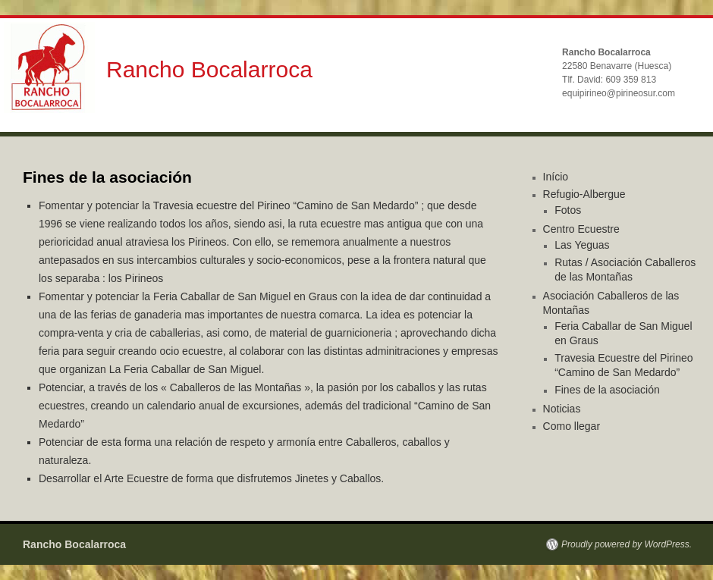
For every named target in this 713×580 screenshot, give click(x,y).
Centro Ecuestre (581, 229)
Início (555, 177)
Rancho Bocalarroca (209, 69)
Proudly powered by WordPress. (626, 544)
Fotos (567, 210)
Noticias (562, 409)
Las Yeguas (581, 245)
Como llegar (571, 426)
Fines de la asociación (607, 390)
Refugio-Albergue (584, 194)
